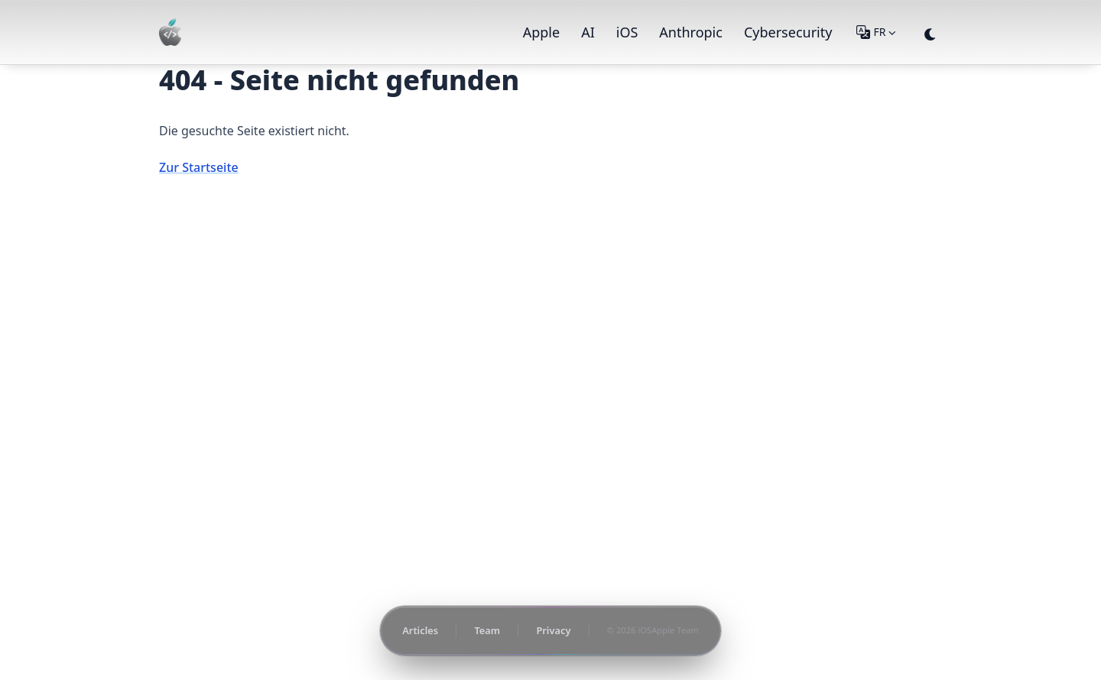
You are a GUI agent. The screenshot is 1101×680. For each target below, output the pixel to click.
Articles (420, 630)
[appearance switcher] (930, 32)
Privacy (553, 630)
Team (487, 630)
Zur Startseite (199, 167)
